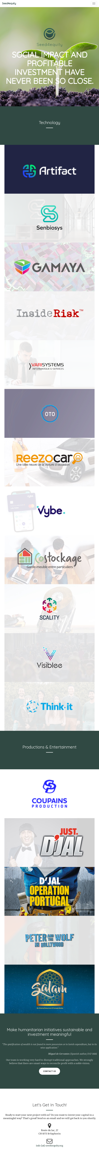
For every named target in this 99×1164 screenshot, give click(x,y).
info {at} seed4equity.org (49, 1145)
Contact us (49, 1071)
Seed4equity (9, 3)
